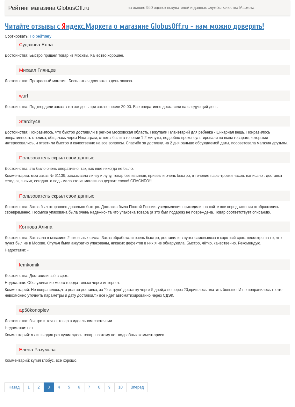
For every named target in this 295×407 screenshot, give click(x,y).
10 (121, 387)
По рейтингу (40, 36)
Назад (14, 387)
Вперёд (137, 387)
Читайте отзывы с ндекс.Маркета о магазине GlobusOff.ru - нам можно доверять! (134, 26)
